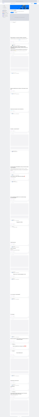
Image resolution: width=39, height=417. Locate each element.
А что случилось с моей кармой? (15, 294)
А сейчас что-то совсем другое (16, 45)
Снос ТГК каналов (13, 248)
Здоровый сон (14, 344)
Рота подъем (12, 314)
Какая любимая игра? (19, 352)
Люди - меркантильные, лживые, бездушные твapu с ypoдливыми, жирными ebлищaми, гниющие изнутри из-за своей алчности (19, 47)
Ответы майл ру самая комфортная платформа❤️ (18, 176)
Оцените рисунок (13, 242)
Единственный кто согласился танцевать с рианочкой (18, 37)
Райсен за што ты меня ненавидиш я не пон (19, 274)
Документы (14, 22)
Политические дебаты (15, 151)
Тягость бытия (14, 390)
